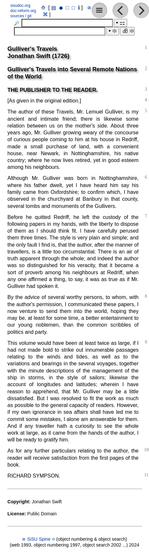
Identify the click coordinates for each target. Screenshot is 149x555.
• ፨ (112, 31)
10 (146, 449)
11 (146, 474)
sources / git (21, 16)
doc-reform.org (23, 10)
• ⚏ (120, 23)
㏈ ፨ (127, 31)
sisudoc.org (20, 5)
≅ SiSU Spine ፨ (38, 539)
